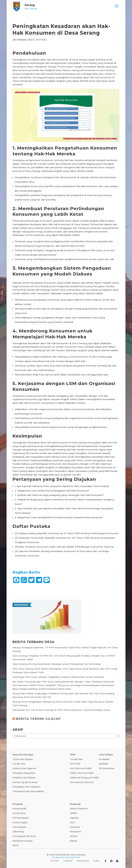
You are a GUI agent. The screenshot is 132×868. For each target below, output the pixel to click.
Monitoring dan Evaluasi (25, 782)
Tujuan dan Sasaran (23, 759)
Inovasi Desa (19, 813)
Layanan (68, 860)
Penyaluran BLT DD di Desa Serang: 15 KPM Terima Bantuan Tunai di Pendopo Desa (61, 710)
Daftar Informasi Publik (82, 773)
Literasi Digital (20, 822)
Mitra (72, 822)
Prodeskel (104, 759)
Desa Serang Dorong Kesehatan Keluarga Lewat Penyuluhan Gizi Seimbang (56, 664)
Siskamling (18, 831)
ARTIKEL (41, 39)
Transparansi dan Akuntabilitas (28, 791)
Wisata (73, 836)
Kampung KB (19, 808)
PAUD (16, 845)
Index (96, 860)
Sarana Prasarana (78, 808)
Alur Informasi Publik (80, 768)
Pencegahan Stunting (24, 836)
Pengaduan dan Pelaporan (26, 786)
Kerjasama (75, 831)
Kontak (55, 860)
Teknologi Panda (72, 857)
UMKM (73, 813)
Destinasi (75, 827)
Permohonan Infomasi (82, 782)
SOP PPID (75, 763)
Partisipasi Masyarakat (24, 773)
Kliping (73, 841)
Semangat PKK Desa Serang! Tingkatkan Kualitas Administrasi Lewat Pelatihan (58, 677)
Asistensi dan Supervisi (24, 768)
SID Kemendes (106, 768)
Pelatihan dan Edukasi (24, 777)
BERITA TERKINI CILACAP (38, 719)
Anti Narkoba (19, 827)
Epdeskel (103, 763)
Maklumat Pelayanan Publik (84, 777)
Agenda (74, 818)
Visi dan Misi (19, 763)
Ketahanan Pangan (23, 841)
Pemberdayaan (21, 818)
